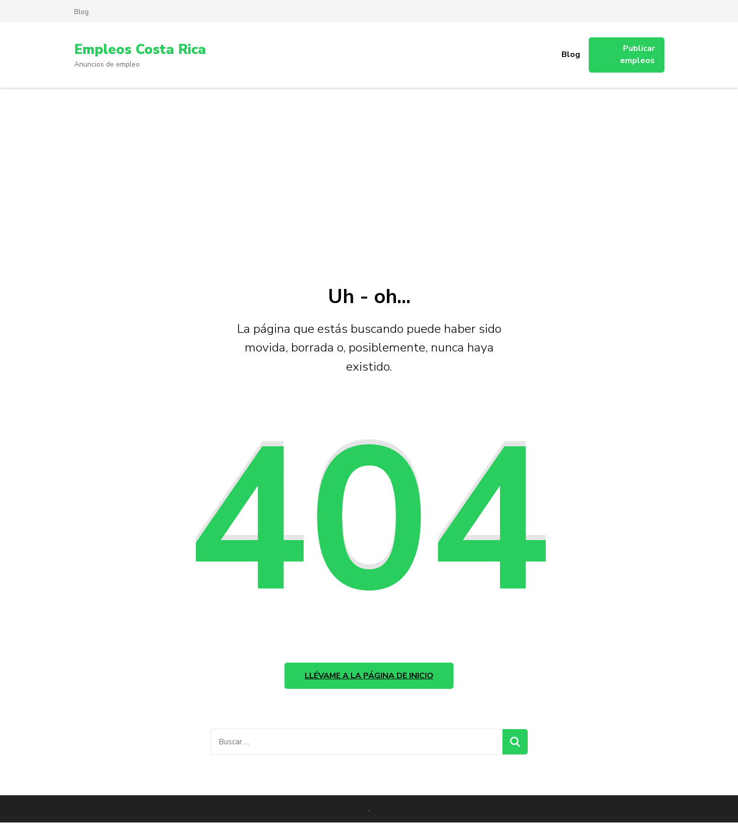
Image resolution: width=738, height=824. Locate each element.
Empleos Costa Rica (141, 49)
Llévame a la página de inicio (369, 676)
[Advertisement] (369, 163)
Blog (81, 12)
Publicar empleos (637, 54)
